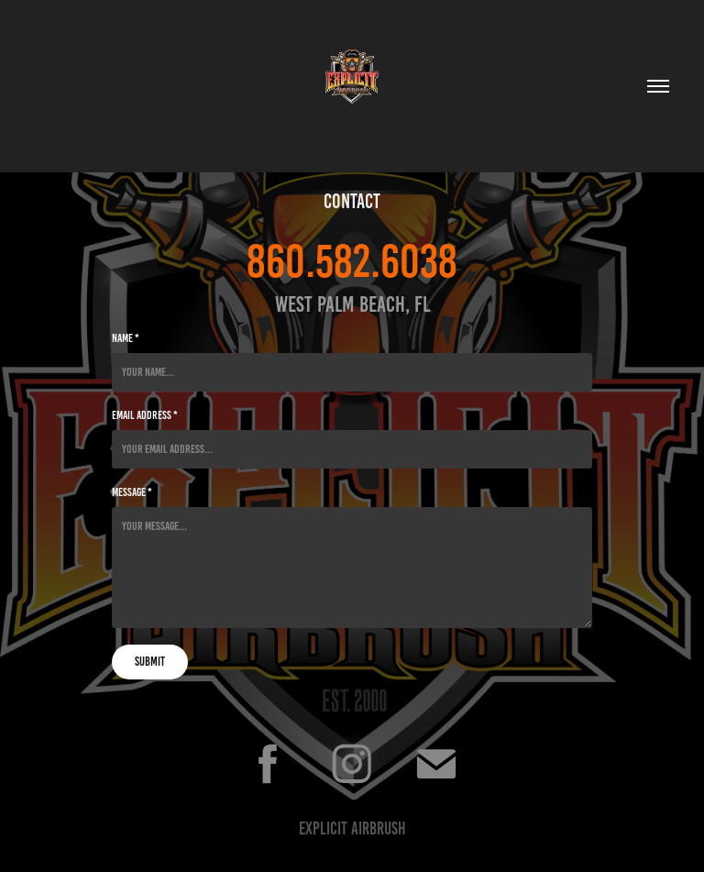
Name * (125, 338)
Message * (132, 492)
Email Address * (145, 415)
